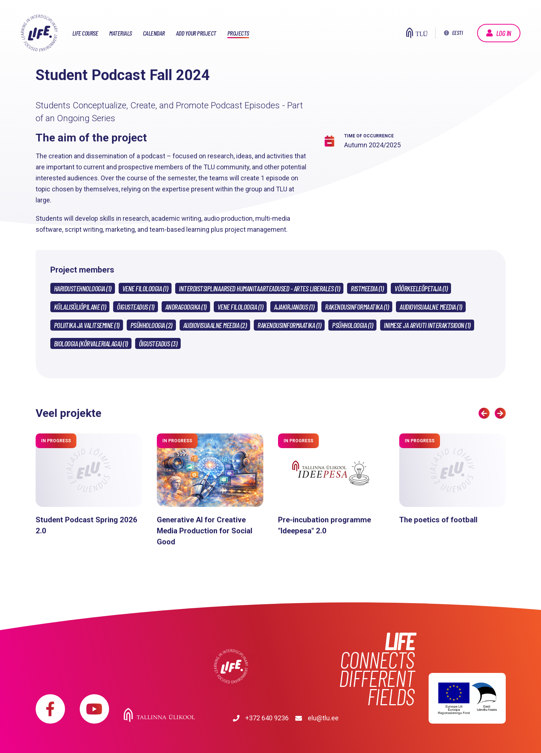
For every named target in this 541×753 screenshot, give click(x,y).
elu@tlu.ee (226, 718)
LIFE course (85, 33)
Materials (120, 33)
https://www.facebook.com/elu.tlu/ (50, 709)
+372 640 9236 (160, 718)
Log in (503, 33)
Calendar (154, 33)
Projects (238, 33)
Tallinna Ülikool (231, 701)
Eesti (457, 32)
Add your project (196, 33)
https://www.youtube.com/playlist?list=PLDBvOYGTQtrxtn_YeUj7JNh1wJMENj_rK (94, 709)
